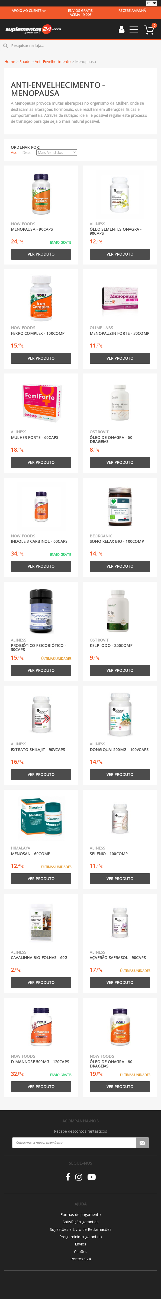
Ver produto (41, 254)
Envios (80, 1244)
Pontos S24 (80, 1258)
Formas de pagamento (80, 1214)
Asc (14, 152)
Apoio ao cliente (29, 10)
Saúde (25, 61)
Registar (142, 1142)
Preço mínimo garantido (80, 1236)
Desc (26, 152)
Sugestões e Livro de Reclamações (80, 1229)
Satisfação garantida (81, 1221)
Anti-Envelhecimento (53, 61)
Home (9, 61)
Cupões (80, 1251)
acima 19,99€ (80, 12)
